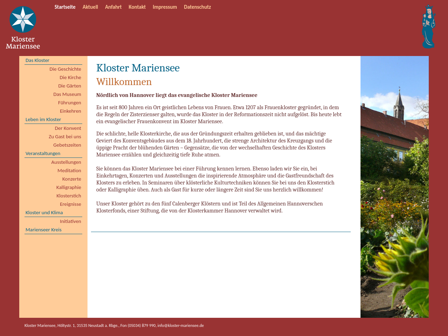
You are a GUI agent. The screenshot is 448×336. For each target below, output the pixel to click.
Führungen (69, 102)
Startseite (65, 7)
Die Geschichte (65, 69)
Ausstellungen (66, 162)
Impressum (165, 7)
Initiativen (70, 221)
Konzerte (71, 179)
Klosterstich (69, 195)
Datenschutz (197, 7)
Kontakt (137, 7)
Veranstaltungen (43, 153)
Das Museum (67, 94)
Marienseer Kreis (44, 229)
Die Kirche (70, 77)
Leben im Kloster (43, 119)
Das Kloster (37, 60)
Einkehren (70, 111)
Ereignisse (70, 204)
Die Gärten (69, 86)
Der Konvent (68, 128)
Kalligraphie (68, 187)
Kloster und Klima (44, 212)
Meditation (69, 170)
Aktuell (90, 7)
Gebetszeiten (67, 145)
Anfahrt (113, 7)
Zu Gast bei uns (65, 136)
